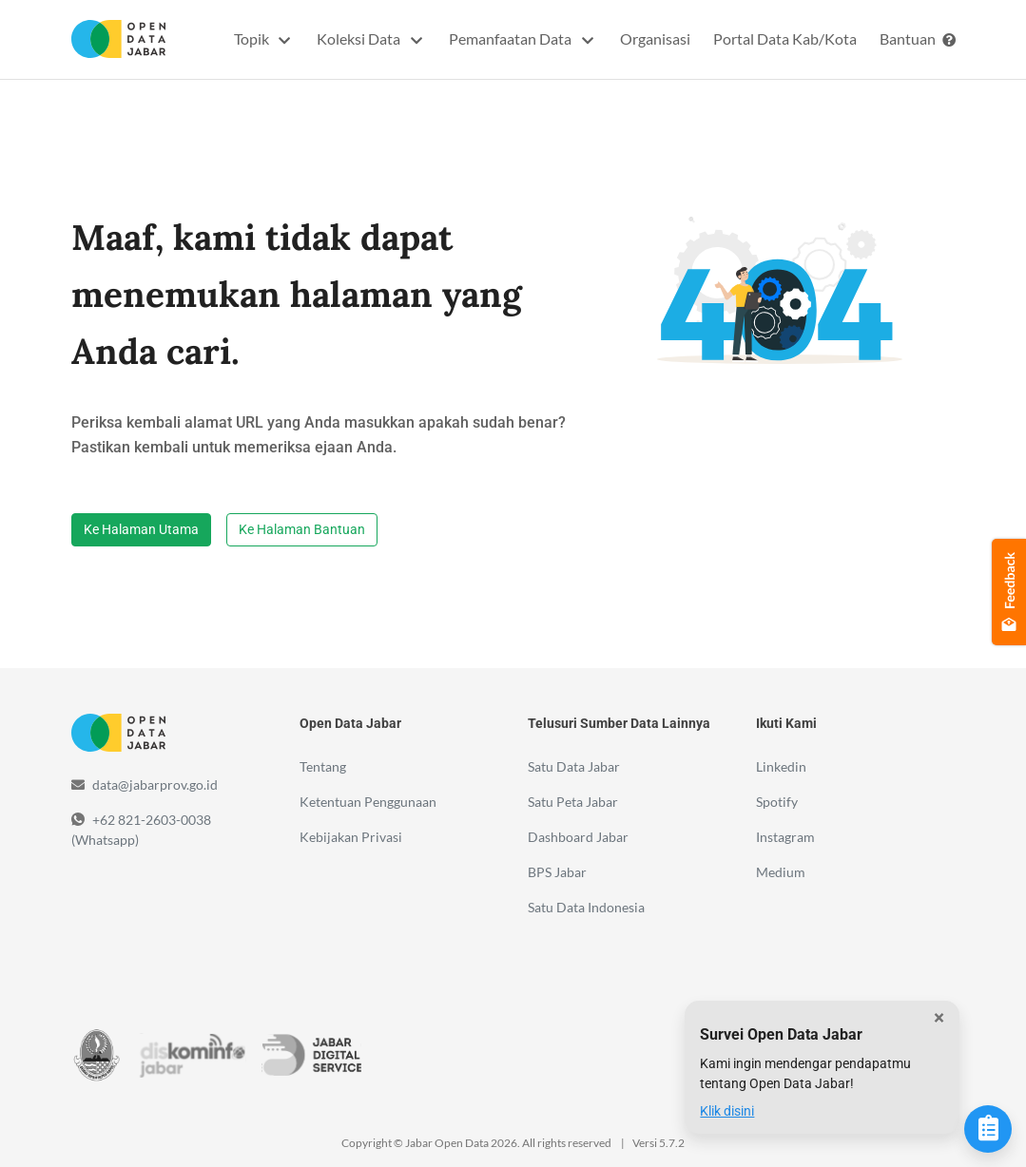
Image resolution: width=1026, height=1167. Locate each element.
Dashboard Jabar (578, 837)
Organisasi (655, 38)
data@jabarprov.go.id (155, 784)
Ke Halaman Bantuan (302, 529)
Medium (780, 872)
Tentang (323, 766)
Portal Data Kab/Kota (785, 38)
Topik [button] (253, 38)
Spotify (777, 802)
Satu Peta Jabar (573, 802)
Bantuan (918, 38)
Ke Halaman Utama (141, 529)
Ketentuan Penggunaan (368, 802)
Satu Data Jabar (574, 766)
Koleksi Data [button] (360, 38)
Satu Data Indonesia (586, 907)
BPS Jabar (557, 872)
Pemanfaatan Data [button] (511, 38)
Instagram (785, 837)
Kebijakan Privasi (351, 837)
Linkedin (781, 766)
